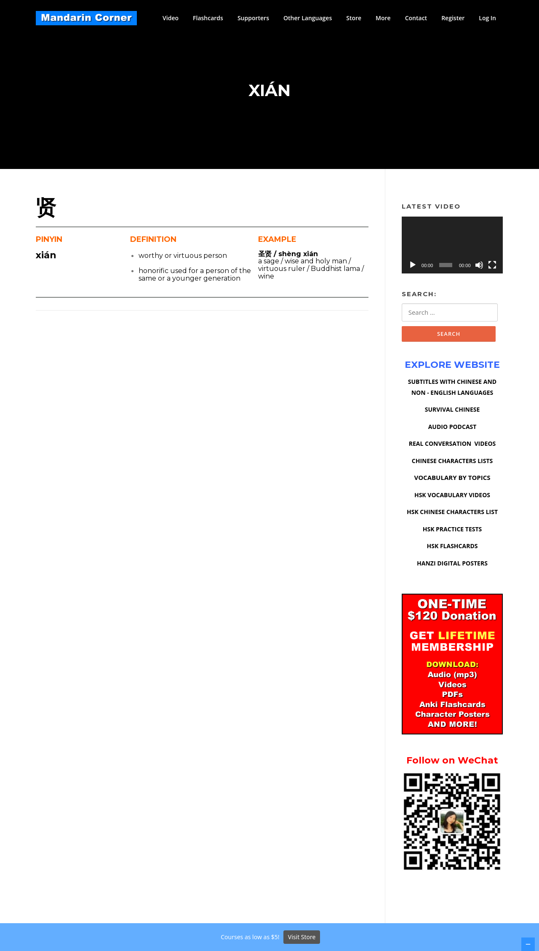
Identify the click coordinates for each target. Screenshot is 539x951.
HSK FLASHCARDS (452, 547)
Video (171, 18)
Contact (416, 18)
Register (452, 18)
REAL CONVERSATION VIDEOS (452, 444)
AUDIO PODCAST (452, 427)
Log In (487, 18)
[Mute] (479, 265)
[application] (452, 245)
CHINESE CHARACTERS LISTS (452, 462)
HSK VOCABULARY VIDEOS (452, 496)
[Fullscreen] (492, 265)
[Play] (412, 265)
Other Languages (307, 18)
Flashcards (208, 18)
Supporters (253, 18)
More (383, 18)
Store (353, 18)
